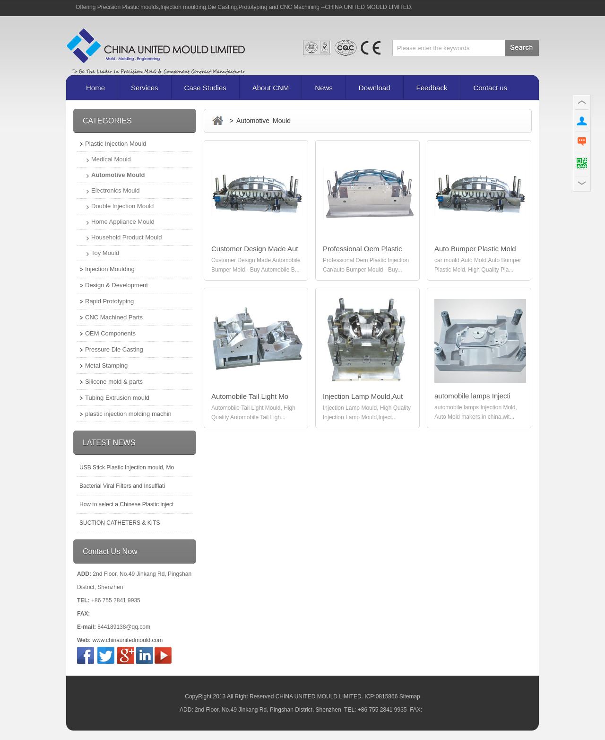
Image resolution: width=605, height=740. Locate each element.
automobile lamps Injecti (472, 396)
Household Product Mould (126, 237)
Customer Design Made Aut (254, 249)
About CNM (270, 88)
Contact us (490, 88)
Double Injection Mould (122, 206)
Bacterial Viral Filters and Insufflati (122, 486)
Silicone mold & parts (114, 381)
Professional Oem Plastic (362, 249)
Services (144, 88)
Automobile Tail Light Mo (249, 396)
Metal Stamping (106, 365)
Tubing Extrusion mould (117, 397)
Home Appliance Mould (123, 221)
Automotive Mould (118, 174)
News (324, 88)
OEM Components (110, 333)
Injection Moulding (110, 269)
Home (95, 88)
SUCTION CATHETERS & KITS (119, 523)
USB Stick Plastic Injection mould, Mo (126, 467)
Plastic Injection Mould (115, 143)
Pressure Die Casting (114, 349)
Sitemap (409, 696)
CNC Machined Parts (114, 317)
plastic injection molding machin (128, 413)
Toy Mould (105, 252)
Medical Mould (111, 159)
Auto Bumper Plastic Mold (475, 249)
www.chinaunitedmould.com (127, 640)
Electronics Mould (115, 190)
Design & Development (116, 285)
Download (374, 88)
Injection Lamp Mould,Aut (363, 396)
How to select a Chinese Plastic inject (126, 504)
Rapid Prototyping (109, 301)
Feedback (432, 88)
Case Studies (205, 88)
